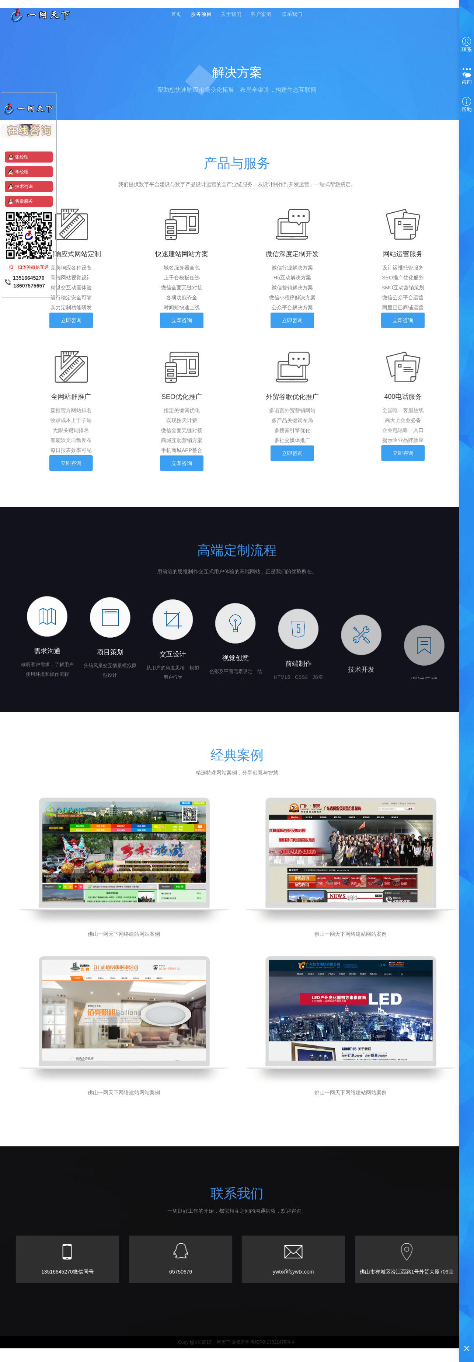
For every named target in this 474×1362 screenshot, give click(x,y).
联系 (466, 44)
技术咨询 (24, 186)
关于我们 (232, 15)
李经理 (21, 171)
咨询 (466, 76)
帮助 (466, 104)
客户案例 (262, 15)
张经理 (21, 157)
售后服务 (24, 201)
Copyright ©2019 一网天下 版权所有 (213, 1355)
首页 (175, 15)
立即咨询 (71, 322)
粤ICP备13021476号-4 (272, 1355)
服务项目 (201, 15)
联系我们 (293, 15)
